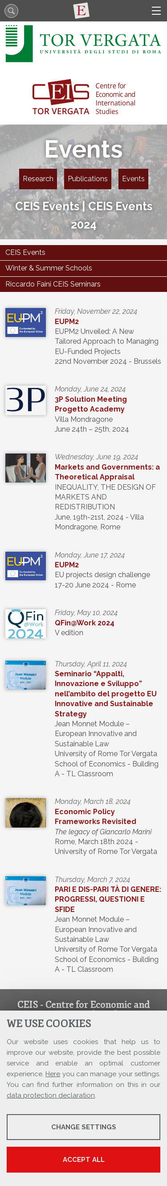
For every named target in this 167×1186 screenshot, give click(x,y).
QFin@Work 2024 (84, 623)
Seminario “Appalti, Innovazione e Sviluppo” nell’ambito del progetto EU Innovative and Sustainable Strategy (106, 694)
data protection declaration (51, 1095)
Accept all (84, 1160)
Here (52, 1074)
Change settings (83, 1127)
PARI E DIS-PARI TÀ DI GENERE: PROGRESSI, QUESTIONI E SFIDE (108, 899)
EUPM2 (67, 321)
